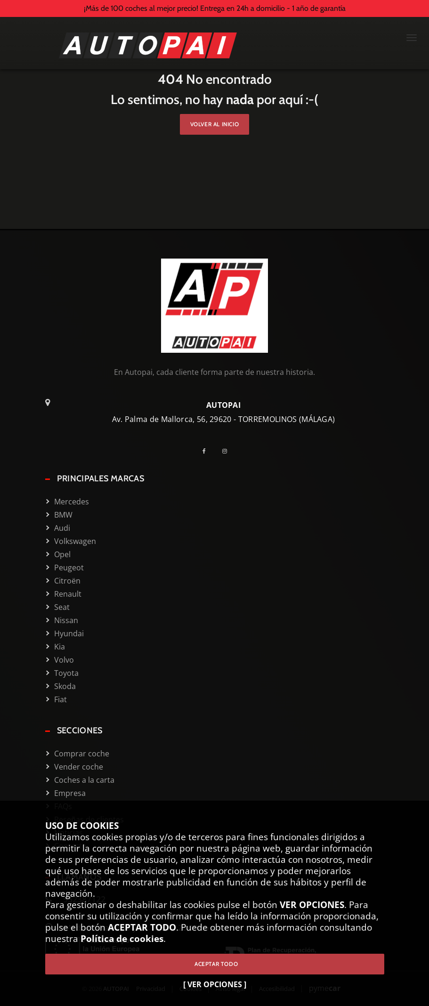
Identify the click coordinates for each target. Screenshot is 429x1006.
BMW (63, 515)
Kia (59, 646)
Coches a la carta (84, 780)
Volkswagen (75, 541)
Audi (62, 528)
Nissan (66, 620)
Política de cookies (122, 938)
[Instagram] (228, 451)
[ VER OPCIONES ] (214, 984)
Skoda (65, 686)
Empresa (70, 793)
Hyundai (69, 633)
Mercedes (71, 501)
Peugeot (69, 567)
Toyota (66, 673)
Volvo (64, 660)
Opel (62, 554)
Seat (62, 607)
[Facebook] (207, 451)
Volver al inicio (214, 124)
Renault (67, 594)
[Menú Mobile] (412, 38)
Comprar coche (81, 753)
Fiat (60, 699)
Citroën (67, 581)
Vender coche (78, 767)
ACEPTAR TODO (214, 963)
